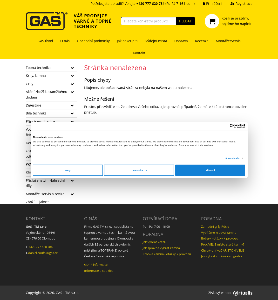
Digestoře (33, 105)
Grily (29, 83)
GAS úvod (45, 41)
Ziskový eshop (230, 292)
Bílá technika (36, 113)
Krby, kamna (36, 75)
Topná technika (38, 67)
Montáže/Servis (228, 41)
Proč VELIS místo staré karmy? (222, 244)
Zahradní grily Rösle (215, 226)
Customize (139, 170)
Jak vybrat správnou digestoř (221, 256)
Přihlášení (209, 3)
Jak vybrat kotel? (154, 242)
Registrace (237, 3)
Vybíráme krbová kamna (218, 232)
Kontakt (139, 53)
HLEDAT (185, 21)
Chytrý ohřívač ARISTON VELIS (222, 250)
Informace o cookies (98, 270)
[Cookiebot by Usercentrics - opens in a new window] (224, 126)
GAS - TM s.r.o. (67, 292)
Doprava (181, 41)
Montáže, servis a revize (45, 194)
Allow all (210, 170)
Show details (232, 158)
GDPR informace (96, 264)
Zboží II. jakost (37, 202)
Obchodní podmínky (93, 41)
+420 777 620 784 (40, 247)
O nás (65, 41)
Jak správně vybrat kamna (161, 248)
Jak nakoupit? (127, 41)
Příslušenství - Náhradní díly (45, 183)
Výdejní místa (156, 41)
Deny (68, 170)
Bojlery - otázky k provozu (219, 238)
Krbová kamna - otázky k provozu (167, 254)
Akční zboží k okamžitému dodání (46, 94)
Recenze (202, 41)
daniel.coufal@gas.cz (43, 253)
